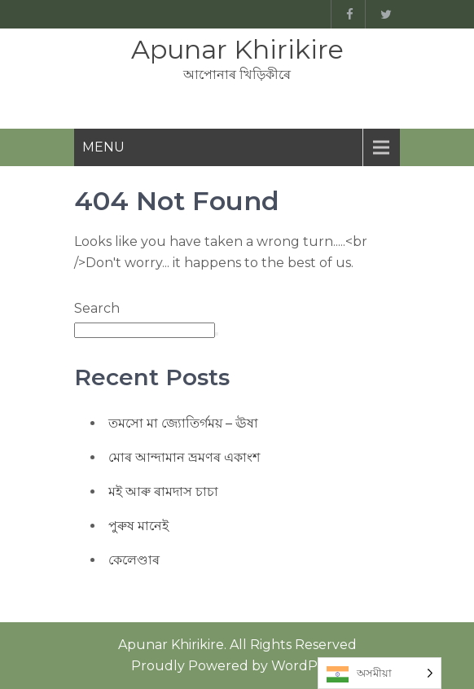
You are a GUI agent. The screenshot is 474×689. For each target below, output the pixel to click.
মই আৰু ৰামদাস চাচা (163, 491)
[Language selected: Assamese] (379, 673)
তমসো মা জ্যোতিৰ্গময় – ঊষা (183, 423)
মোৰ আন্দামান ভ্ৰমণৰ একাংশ (184, 457)
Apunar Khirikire (237, 49)
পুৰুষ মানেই (138, 525)
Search (97, 308)
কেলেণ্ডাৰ (134, 560)
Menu (103, 147)
